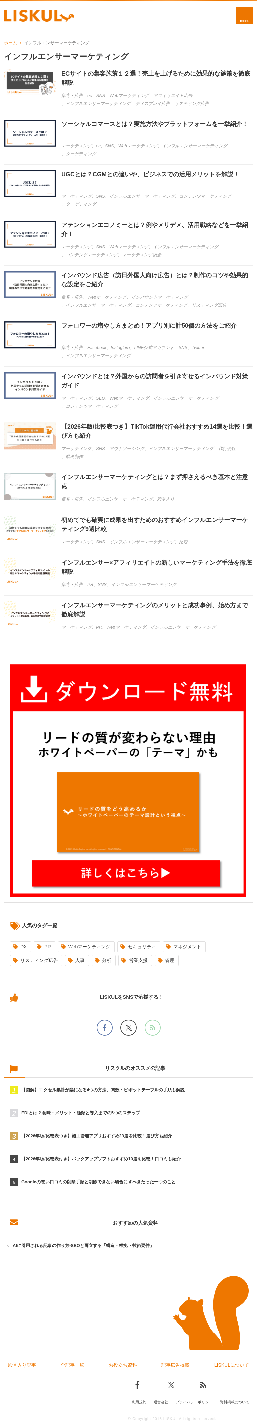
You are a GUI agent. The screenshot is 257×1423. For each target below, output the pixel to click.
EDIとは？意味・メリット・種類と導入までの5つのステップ (80, 1112)
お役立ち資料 (123, 1365)
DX (23, 946)
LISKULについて (231, 1365)
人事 (80, 960)
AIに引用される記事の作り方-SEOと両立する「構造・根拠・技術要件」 (83, 1245)
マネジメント (187, 946)
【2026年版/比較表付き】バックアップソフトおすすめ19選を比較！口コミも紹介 (101, 1158)
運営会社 (161, 1402)
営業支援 (138, 960)
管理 (169, 960)
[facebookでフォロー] (105, 1028)
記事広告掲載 (175, 1365)
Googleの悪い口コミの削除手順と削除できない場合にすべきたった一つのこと (98, 1181)
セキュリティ (142, 946)
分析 (106, 960)
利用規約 (139, 1402)
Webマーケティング (89, 946)
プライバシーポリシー (194, 1402)
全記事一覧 (72, 1365)
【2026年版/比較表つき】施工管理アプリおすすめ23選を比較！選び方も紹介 (96, 1135)
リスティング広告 (39, 960)
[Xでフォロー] (128, 1028)
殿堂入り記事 (22, 1365)
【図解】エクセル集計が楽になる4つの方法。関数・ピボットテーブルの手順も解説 (103, 1089)
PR (47, 946)
